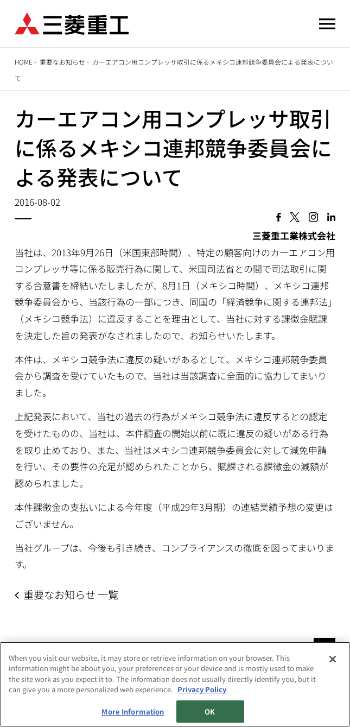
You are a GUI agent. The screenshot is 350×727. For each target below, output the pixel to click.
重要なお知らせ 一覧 (70, 594)
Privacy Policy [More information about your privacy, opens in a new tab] (201, 690)
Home (24, 61)
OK (210, 712)
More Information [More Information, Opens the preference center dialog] (132, 712)
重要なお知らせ (62, 61)
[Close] (333, 660)
